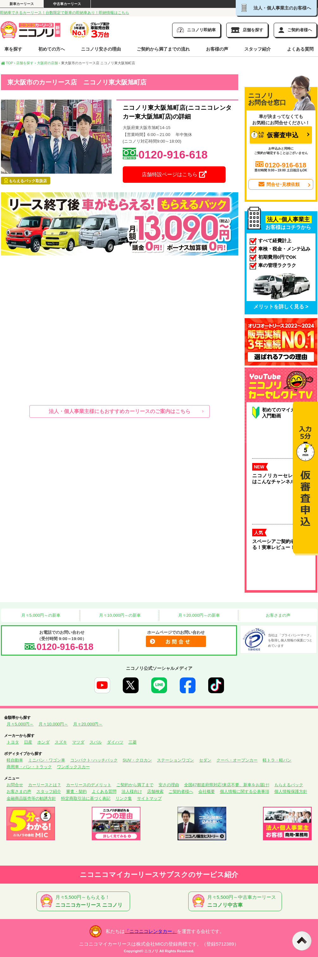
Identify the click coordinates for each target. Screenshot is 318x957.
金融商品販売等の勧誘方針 (31, 798)
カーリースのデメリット (88, 784)
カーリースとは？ (44, 784)
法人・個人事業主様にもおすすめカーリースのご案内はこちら (119, 411)
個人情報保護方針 (290, 791)
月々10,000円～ (53, 724)
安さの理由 (169, 784)
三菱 (132, 742)
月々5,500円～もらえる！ (84, 901)
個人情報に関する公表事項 (244, 791)
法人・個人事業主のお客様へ (276, 8)
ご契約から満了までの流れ (163, 49)
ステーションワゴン (175, 760)
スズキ (61, 742)
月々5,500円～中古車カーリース (236, 901)
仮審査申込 (274, 135)
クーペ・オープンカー (237, 760)
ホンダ (43, 742)
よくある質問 (300, 49)
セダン (205, 760)
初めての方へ (51, 49)
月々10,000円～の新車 (119, 615)
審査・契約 (76, 791)
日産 (28, 742)
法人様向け (132, 791)
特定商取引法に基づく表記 (85, 798)
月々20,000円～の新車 (198, 615)
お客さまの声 (277, 615)
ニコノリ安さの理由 (101, 49)
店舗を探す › (26, 63)
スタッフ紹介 (257, 49)
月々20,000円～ (88, 724)
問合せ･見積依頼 (278, 184)
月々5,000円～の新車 (40, 615)
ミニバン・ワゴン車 (46, 760)
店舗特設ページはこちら (174, 174)
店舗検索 (155, 791)
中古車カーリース (67, 4)
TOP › (8, 63)
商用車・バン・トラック (29, 766)
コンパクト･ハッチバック (94, 760)
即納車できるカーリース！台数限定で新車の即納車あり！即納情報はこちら (64, 12)
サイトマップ (149, 798)
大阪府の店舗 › (48, 63)
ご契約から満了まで (134, 784)
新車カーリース (21, 4)
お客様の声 (217, 49)
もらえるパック (288, 784)
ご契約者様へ (181, 791)
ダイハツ (115, 742)
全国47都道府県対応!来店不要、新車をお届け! (226, 784)
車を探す (13, 49)
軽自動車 (15, 760)
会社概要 (206, 791)
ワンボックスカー (73, 766)
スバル (96, 742)
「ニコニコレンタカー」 (151, 931)
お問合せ (15, 784)
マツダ (78, 742)
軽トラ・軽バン (277, 760)
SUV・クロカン (137, 760)
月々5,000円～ (20, 724)
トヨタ (13, 742)
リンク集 (123, 798)
